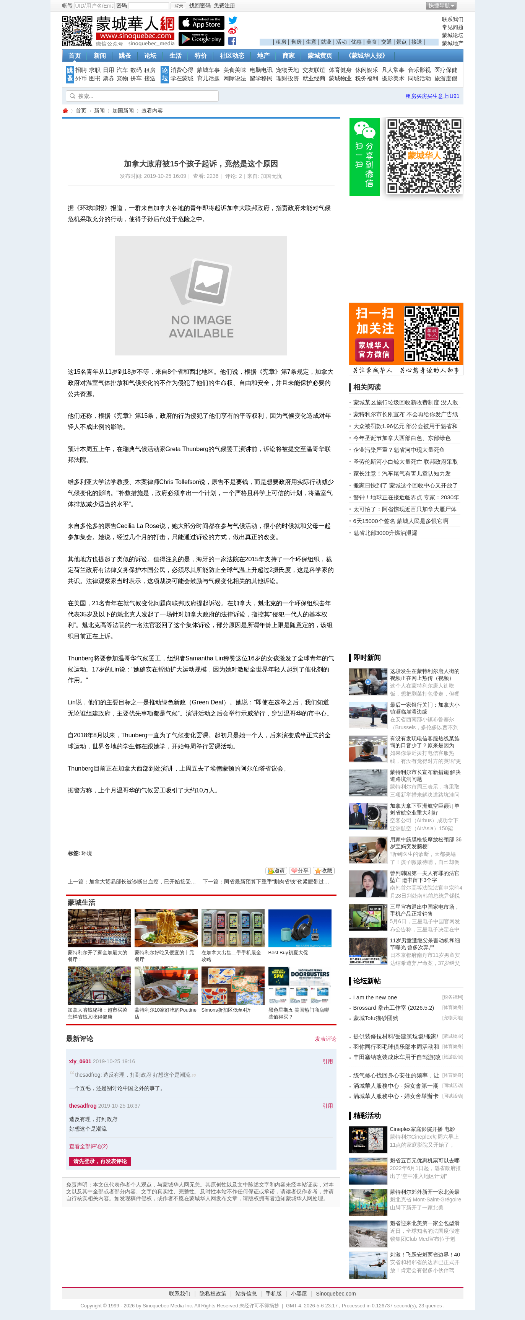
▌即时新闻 (365, 658)
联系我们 (452, 19)
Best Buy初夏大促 (288, 952)
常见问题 (452, 27)
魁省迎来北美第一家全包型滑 (425, 1223)
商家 (289, 55)
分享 (303, 870)
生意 (311, 42)
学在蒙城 (182, 78)
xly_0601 (80, 1061)
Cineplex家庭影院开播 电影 (422, 1129)
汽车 (122, 70)
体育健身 (340, 70)
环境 (86, 853)
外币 (81, 78)
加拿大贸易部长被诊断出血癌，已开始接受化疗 (145, 881)
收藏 (327, 870)
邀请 (279, 870)
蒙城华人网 (65, 110)
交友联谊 (313, 70)
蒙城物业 (340, 78)
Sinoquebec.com (336, 1294)
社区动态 (232, 55)
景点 (401, 42)
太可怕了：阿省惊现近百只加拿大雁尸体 (405, 509)
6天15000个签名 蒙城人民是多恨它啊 (401, 521)
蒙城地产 (452, 43)
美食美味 (234, 70)
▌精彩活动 (365, 1116)
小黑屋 (299, 1294)
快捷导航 (439, 5)
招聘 (81, 70)
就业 (326, 42)
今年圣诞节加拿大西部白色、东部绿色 (402, 438)
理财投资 (287, 78)
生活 (175, 55)
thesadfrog (83, 1106)
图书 (95, 78)
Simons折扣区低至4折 (226, 1010)
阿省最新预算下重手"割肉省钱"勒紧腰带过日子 (279, 881)
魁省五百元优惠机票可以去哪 (425, 1160)
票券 (108, 78)
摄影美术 (393, 78)
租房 (281, 42)
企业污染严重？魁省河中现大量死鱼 (399, 450)
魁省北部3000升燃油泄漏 (385, 533)
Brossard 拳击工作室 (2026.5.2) (393, 1007)
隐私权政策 (213, 1294)
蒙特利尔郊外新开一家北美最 (425, 1192)
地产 (263, 55)
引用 (327, 1061)
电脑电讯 (261, 70)
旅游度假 (445, 78)
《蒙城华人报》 (366, 55)
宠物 (122, 78)
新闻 (100, 55)
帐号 (67, 5)
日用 (108, 70)
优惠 (356, 42)
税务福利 (366, 78)
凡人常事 (393, 70)
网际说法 (234, 78)
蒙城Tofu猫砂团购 (375, 1018)
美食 (371, 42)
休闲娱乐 (366, 70)
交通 (386, 42)
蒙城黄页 (320, 55)
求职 (95, 70)
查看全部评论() (88, 1146)
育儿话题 (208, 78)
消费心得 (182, 70)
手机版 (274, 1294)
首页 (74, 55)
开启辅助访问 (461, 5)
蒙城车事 (208, 70)
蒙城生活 (81, 902)
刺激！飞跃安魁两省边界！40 (425, 1255)
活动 (341, 42)
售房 (296, 42)
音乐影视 (419, 70)
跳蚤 (125, 55)
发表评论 (325, 1039)
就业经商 (313, 78)
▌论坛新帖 (365, 981)
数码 (136, 70)
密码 (121, 5)
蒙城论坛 (452, 35)
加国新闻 (123, 111)
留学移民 (261, 78)
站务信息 (246, 1294)
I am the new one (375, 997)
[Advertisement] (349, 27)
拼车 (136, 78)
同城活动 (419, 78)
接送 (416, 42)
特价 (201, 55)
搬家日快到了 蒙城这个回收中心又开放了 (405, 485)
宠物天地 (287, 70)
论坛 (150, 55)
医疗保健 (445, 70)
